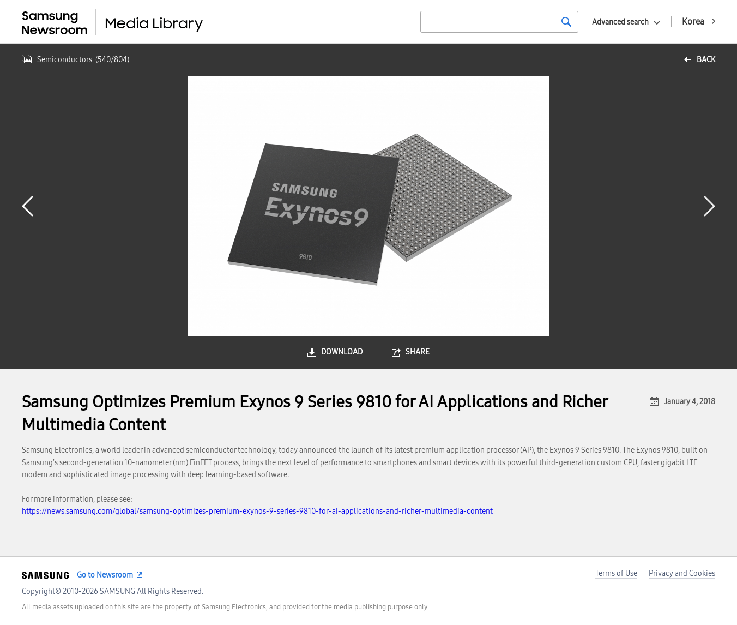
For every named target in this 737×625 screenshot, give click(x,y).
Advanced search (620, 22)
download (342, 352)
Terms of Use (616, 573)
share (418, 352)
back (706, 59)
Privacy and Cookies (682, 573)
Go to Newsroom (105, 575)
